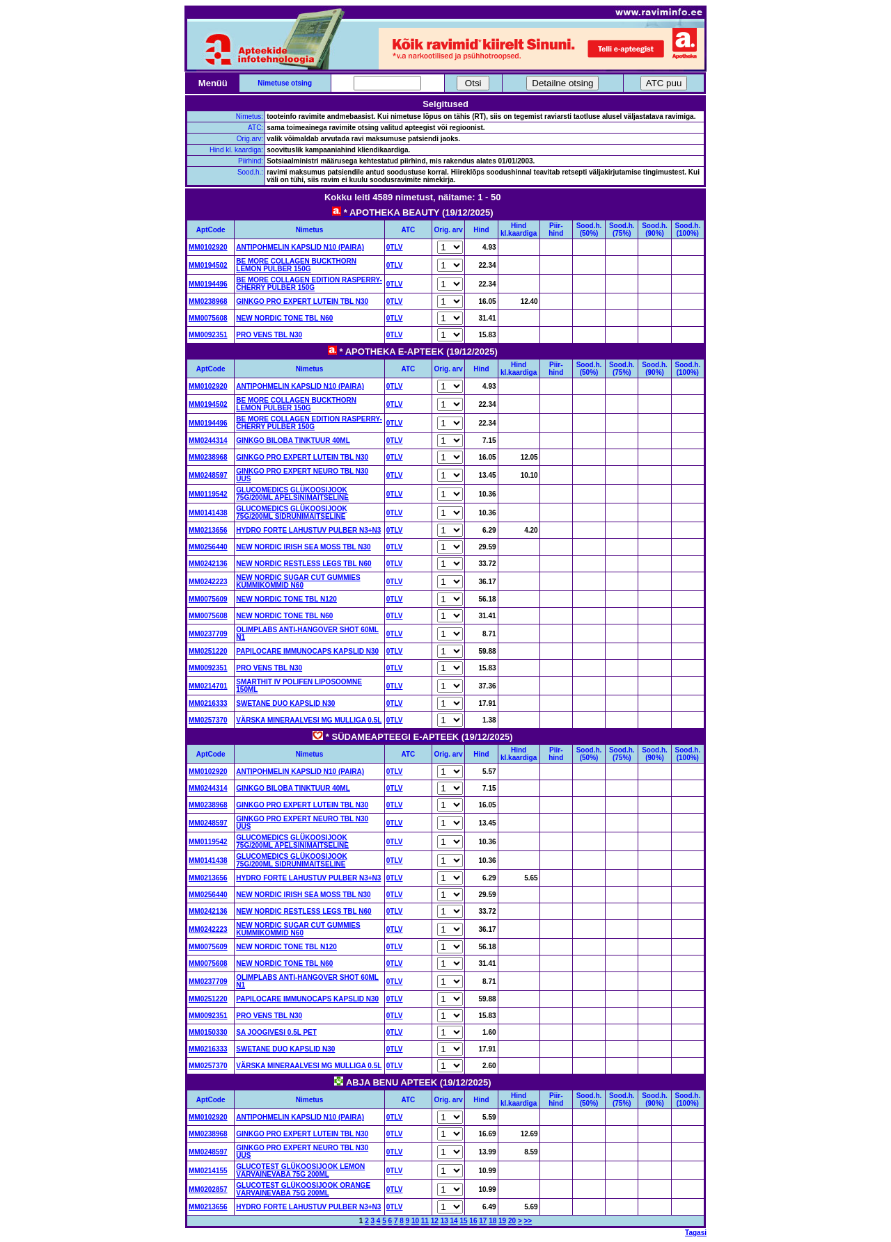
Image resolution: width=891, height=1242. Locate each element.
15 (463, 1221)
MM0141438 (208, 513)
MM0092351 (208, 335)
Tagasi (696, 1232)
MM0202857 (208, 1189)
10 (415, 1221)
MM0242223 (208, 582)
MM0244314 (208, 440)
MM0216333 (208, 703)
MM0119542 (208, 494)
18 (492, 1221)
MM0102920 (208, 247)
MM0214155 (208, 1171)
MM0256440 (208, 547)
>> (528, 1221)
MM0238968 (208, 301)
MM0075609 (208, 599)
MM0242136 (208, 563)
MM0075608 (208, 318)
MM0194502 (208, 265)
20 (512, 1221)
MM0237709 (208, 634)
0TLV (394, 247)
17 (483, 1221)
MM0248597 (208, 475)
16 (473, 1221)
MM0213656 (208, 530)
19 (502, 1221)
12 (435, 1221)
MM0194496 (208, 284)
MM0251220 (208, 651)
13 (444, 1221)
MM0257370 (208, 720)
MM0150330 (208, 1032)
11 (425, 1221)
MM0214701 (208, 686)
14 (454, 1221)
